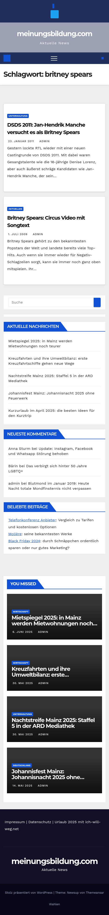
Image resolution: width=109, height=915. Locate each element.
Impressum (15, 822)
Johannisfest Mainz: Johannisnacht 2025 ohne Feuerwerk (46, 777)
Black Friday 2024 (24, 541)
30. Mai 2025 (23, 683)
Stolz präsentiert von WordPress (29, 892)
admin (44, 141)
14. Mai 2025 (23, 785)
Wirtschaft (20, 611)
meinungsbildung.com (54, 33)
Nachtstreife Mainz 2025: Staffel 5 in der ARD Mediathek (53, 723)
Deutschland (21, 765)
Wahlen (54, 904)
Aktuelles (15, 209)
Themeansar (95, 892)
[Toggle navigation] (54, 58)
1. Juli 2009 (18, 234)
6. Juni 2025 (23, 631)
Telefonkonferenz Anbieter (32, 520)
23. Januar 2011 (21, 141)
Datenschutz (39, 822)
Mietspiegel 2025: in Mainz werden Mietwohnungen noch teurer (52, 623)
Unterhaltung (18, 116)
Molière (15, 534)
